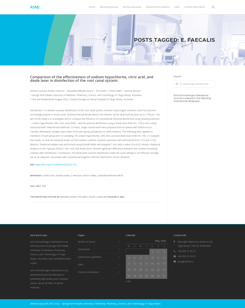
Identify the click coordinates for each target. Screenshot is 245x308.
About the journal (109, 7)
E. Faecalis (76, 175)
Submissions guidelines (90, 256)
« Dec (128, 281)
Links (176, 7)
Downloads (84, 249)
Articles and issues (132, 7)
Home (92, 7)
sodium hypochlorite (110, 175)
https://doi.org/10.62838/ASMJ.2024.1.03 (56, 164)
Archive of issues (86, 241)
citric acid (49, 175)
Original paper (68, 196)
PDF (44, 186)
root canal (90, 175)
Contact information (194, 7)
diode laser (62, 175)
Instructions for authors (157, 7)
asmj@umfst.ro (185, 261)
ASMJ (34, 7)
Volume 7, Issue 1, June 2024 (93, 196)
